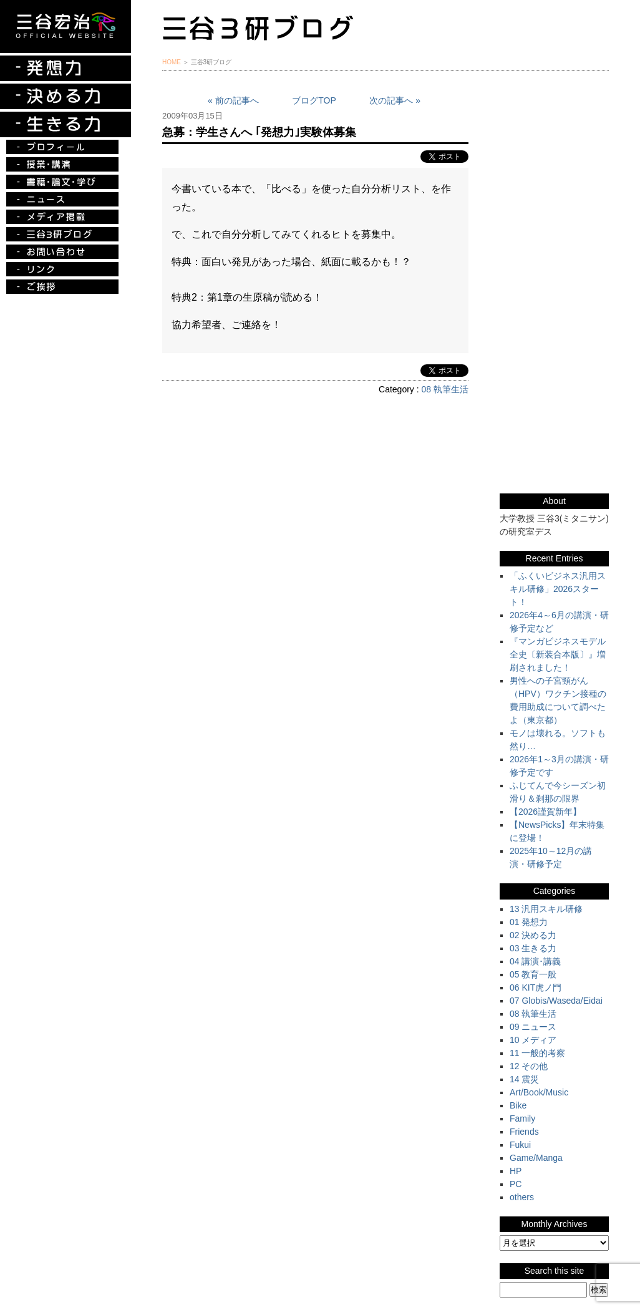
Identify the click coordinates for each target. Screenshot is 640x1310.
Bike (518, 1105)
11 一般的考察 (537, 1053)
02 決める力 (533, 935)
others (522, 1197)
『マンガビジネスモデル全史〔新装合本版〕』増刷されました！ (558, 654)
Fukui (520, 1145)
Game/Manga (536, 1158)
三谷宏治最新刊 (554, 127)
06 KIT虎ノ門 (535, 987)
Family (522, 1118)
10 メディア (533, 1040)
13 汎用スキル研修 (546, 909)
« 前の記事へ (233, 100)
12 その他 (529, 1066)
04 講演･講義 (535, 961)
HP (515, 1171)
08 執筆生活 (445, 389)
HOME (171, 62)
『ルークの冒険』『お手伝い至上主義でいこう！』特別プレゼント (554, 190)
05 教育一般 (533, 974)
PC (515, 1184)
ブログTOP (314, 100)
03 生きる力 (533, 948)
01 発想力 (529, 922)
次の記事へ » (394, 100)
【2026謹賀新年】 (545, 812)
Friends (524, 1132)
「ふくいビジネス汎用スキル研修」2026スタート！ (558, 589)
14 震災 (524, 1079)
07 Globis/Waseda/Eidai (556, 1001)
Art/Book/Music (539, 1092)
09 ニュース (533, 1027)
